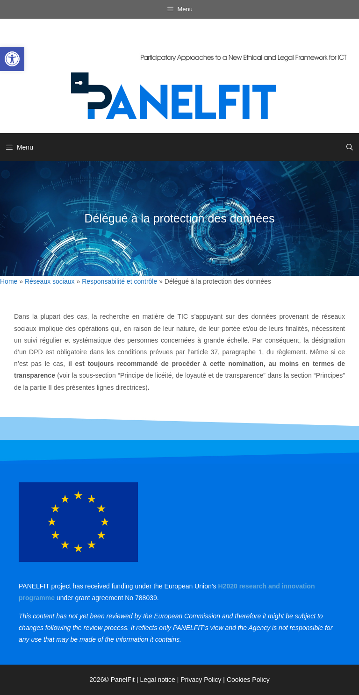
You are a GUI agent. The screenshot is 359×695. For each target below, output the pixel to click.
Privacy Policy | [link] (203, 679)
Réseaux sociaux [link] (50, 281)
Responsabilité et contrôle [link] (119, 281)
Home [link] (8, 281)
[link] (12, 59)
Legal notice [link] (157, 679)
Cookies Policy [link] (248, 679)
